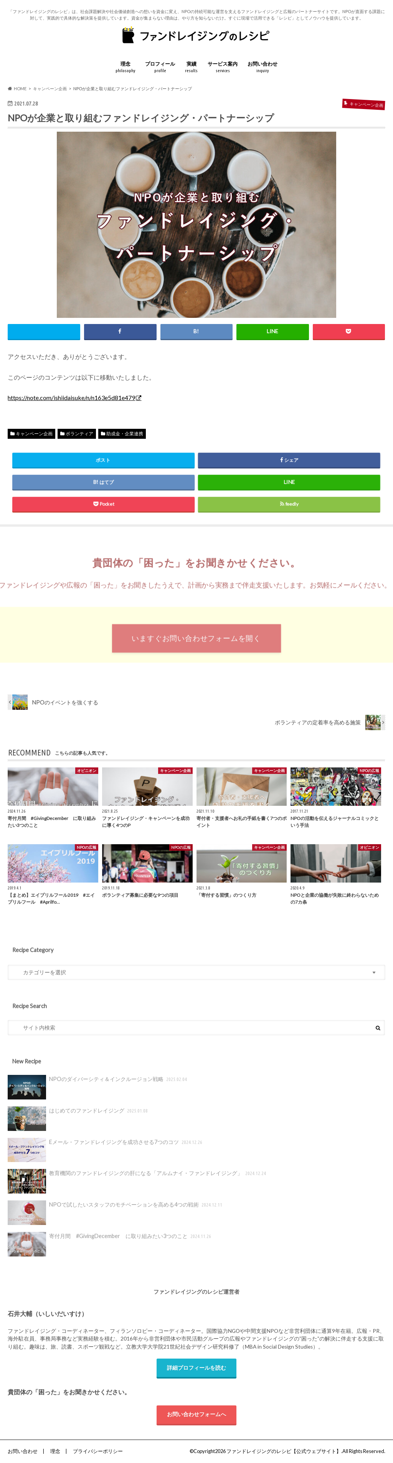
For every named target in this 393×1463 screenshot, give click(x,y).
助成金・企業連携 (124, 433)
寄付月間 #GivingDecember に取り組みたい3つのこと (110, 1244)
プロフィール (160, 67)
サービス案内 (223, 67)
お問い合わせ (262, 67)
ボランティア (79, 433)
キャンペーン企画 (34, 433)
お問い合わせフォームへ (196, 1414)
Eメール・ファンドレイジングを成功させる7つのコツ (105, 1150)
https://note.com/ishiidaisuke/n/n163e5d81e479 (71, 397)
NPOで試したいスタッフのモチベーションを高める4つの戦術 (115, 1212)
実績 (191, 67)
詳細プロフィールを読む (196, 1368)
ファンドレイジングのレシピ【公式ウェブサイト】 (283, 1451)
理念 (125, 67)
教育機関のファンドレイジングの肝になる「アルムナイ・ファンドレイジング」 (137, 1181)
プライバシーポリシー (98, 1451)
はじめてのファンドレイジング (78, 1118)
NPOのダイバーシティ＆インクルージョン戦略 (98, 1087)
